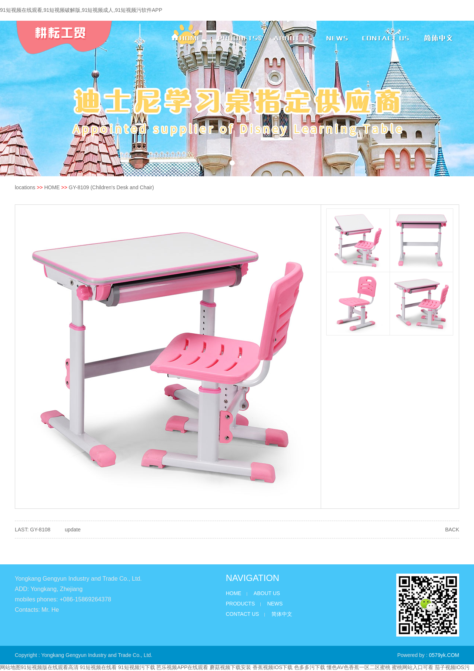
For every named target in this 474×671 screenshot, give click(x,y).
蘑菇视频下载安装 (230, 667)
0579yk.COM (444, 655)
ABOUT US (267, 593)
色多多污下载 (309, 667)
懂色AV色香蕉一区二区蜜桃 (358, 667)
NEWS (275, 604)
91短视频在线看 (98, 667)
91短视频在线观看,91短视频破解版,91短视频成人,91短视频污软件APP (81, 10)
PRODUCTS (240, 604)
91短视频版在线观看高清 (50, 667)
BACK (452, 530)
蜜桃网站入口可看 (412, 667)
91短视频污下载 (136, 667)
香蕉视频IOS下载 (273, 667)
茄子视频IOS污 (452, 667)
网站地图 (10, 667)
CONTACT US (242, 614)
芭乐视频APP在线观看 (182, 667)
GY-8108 (40, 530)
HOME (52, 187)
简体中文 (281, 614)
